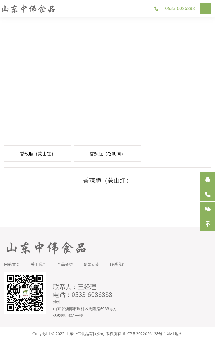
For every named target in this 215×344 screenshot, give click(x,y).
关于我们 (39, 268)
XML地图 (175, 337)
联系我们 (119, 268)
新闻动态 (93, 268)
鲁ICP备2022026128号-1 (144, 337)
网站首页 (12, 268)
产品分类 (66, 268)
